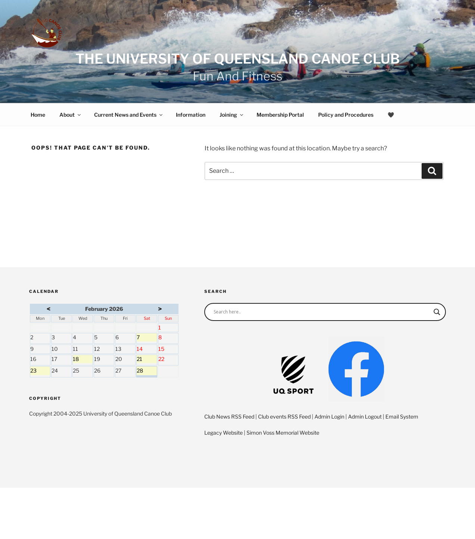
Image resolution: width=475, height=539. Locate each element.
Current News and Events (129, 114)
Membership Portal (280, 114)
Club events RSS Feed (284, 416)
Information (190, 114)
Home (38, 114)
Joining (232, 114)
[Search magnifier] (437, 312)
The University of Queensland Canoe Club (237, 58)
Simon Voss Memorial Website (282, 432)
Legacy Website (223, 432)
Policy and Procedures (345, 114)
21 (146, 359)
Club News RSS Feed (229, 416)
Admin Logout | (366, 416)
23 (40, 371)
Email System (401, 416)
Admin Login (329, 416)
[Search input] (322, 312)
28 (146, 371)
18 (83, 359)
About (70, 114)
